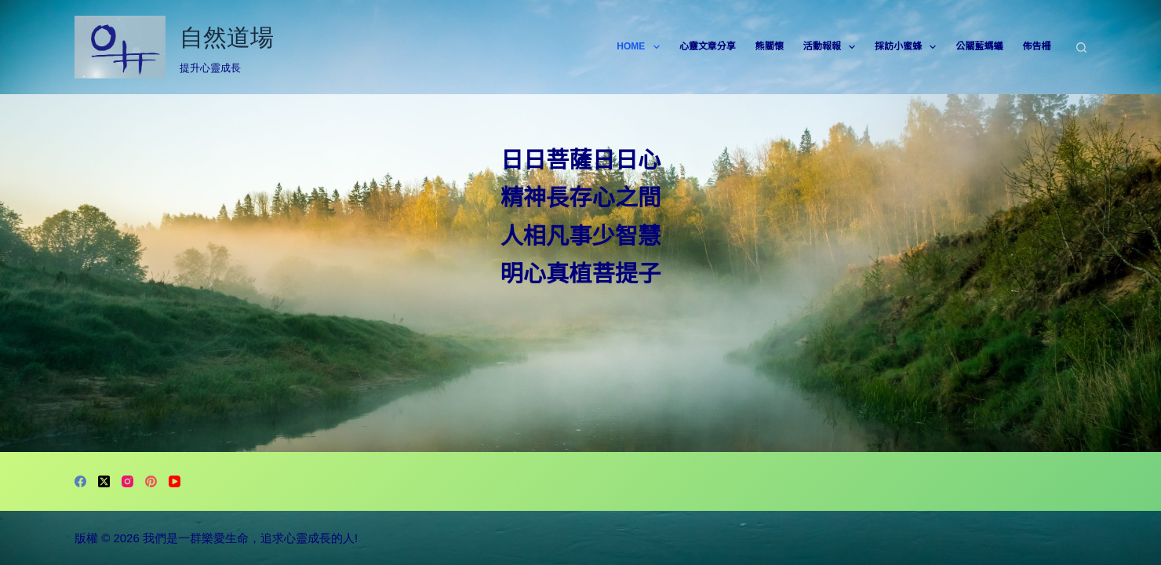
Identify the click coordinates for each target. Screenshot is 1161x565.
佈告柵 (1036, 46)
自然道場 (227, 37)
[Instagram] (127, 481)
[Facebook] (80, 481)
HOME (641, 47)
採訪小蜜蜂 (908, 47)
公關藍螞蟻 (979, 46)
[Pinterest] (151, 481)
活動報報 (832, 47)
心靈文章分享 (707, 46)
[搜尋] (1081, 47)
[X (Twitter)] (104, 481)
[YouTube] (174, 481)
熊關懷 (769, 46)
